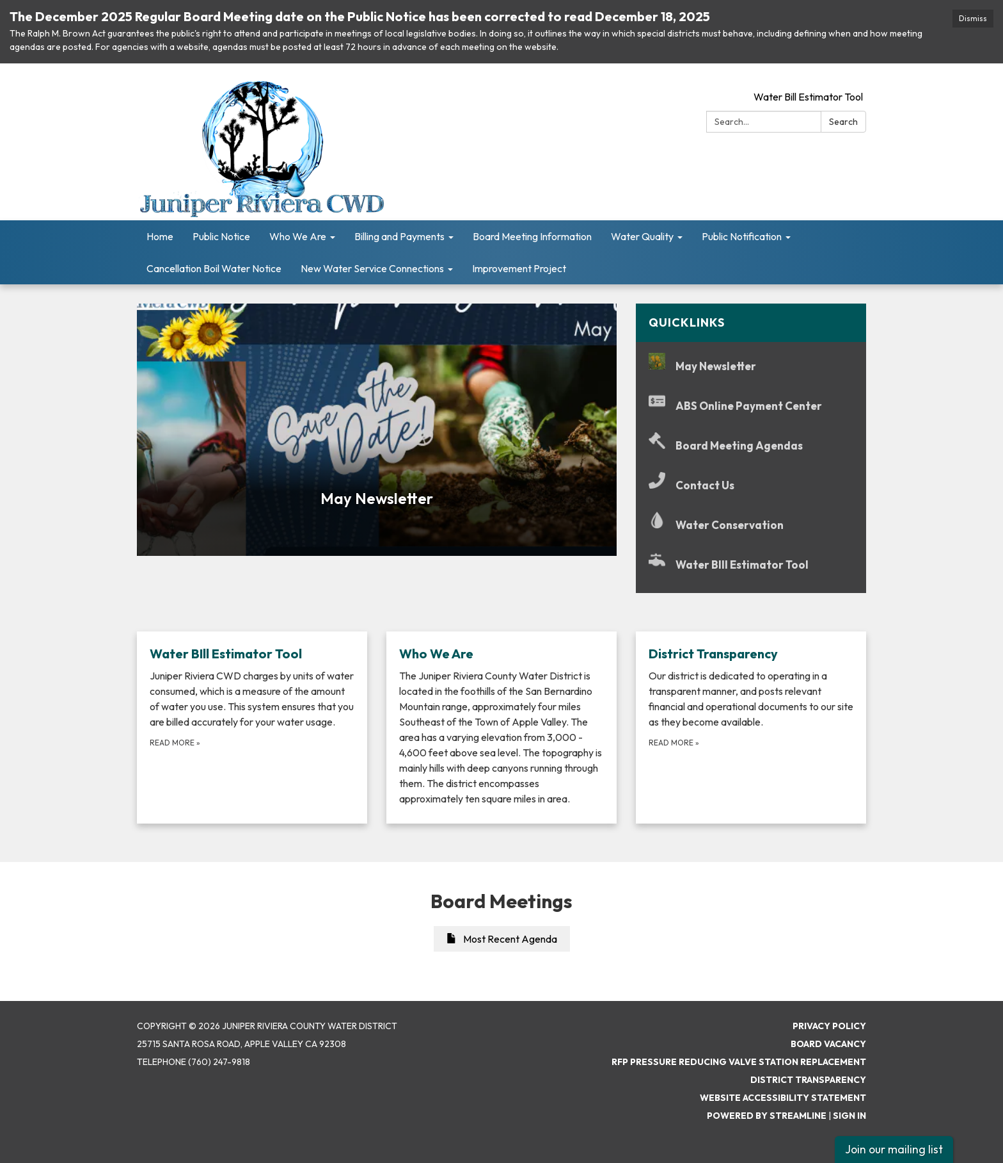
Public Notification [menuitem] (742, 236)
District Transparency (808, 1080)
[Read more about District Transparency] (751, 727)
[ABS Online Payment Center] (751, 405)
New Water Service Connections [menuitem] (372, 268)
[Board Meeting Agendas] (751, 445)
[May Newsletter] (751, 366)
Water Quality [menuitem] (642, 236)
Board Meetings (501, 901)
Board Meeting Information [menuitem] (532, 236)
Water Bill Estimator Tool (808, 96)
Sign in (849, 1115)
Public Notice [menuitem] (221, 236)
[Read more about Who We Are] (501, 727)
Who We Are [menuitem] (297, 236)
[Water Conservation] (751, 524)
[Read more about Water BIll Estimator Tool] (252, 727)
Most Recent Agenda (501, 938)
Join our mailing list (894, 1149)
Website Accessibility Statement (783, 1097)
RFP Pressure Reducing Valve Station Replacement (739, 1062)
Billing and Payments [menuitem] (399, 236)
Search (843, 121)
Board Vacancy (828, 1044)
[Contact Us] (751, 485)
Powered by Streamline (766, 1115)
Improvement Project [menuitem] (519, 268)
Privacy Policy (829, 1026)
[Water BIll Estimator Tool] (751, 564)
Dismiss (973, 18)
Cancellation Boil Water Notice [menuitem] (213, 268)
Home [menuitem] (159, 236)
